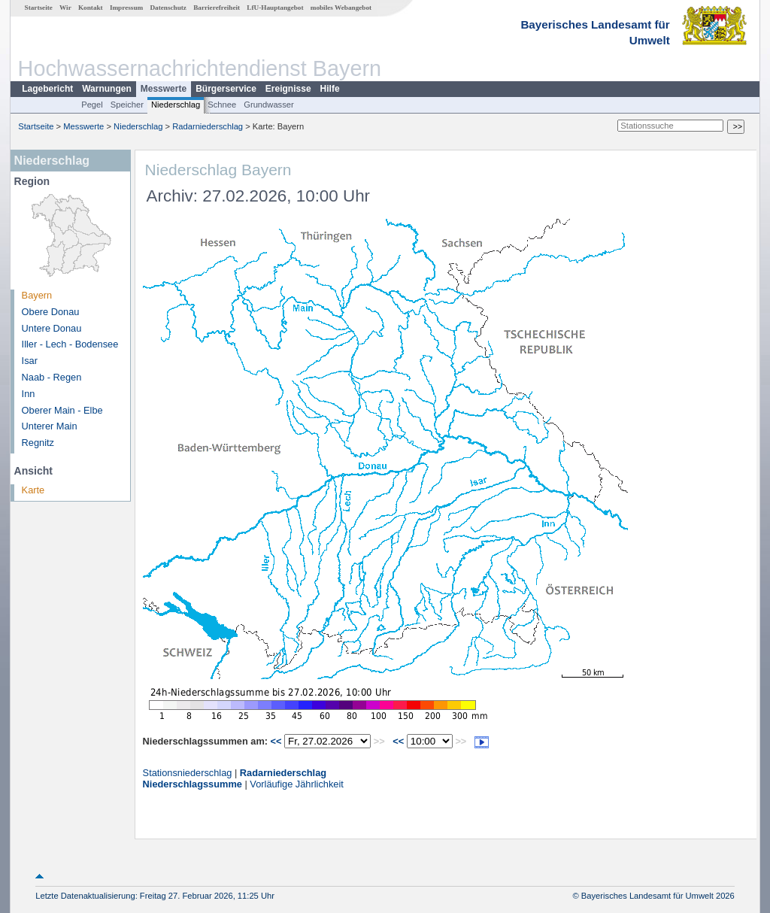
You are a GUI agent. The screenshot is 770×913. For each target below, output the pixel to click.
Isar (30, 360)
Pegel (92, 104)
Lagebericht (47, 88)
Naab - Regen (52, 377)
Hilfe (330, 88)
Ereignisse (288, 88)
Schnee (222, 104)
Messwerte (163, 88)
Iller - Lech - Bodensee (70, 344)
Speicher (127, 104)
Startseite (39, 7)
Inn (28, 393)
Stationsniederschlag (187, 772)
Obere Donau (51, 311)
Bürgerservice (226, 88)
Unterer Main (49, 426)
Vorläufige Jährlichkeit (296, 784)
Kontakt (90, 7)
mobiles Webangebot (341, 7)
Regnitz (38, 442)
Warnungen (107, 88)
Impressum (126, 7)
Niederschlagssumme (192, 784)
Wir (65, 7)
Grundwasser (269, 104)
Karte (33, 490)
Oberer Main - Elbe (62, 410)
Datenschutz (168, 7)
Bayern (37, 295)
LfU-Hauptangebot (275, 7)
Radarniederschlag (207, 126)
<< (276, 741)
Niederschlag (175, 104)
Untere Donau (52, 328)
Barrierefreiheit (216, 7)
